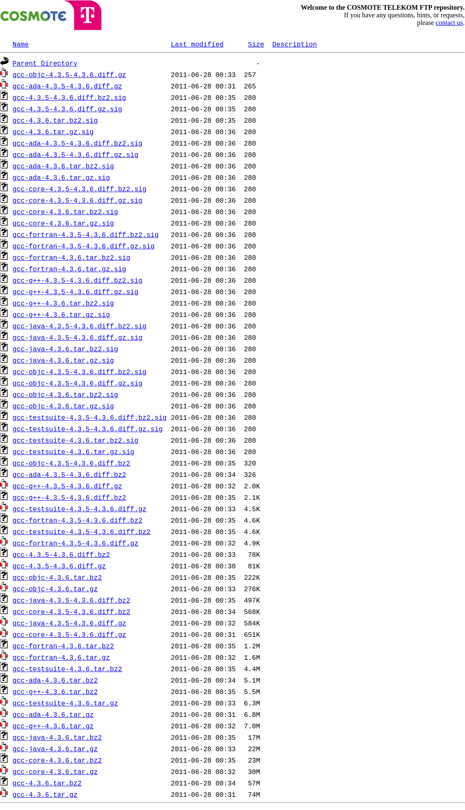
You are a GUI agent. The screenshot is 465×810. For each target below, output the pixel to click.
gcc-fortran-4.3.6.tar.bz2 (63, 645)
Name (21, 44)
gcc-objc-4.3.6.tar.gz (55, 588)
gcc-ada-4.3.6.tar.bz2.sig (63, 166)
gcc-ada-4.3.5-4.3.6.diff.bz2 (69, 474)
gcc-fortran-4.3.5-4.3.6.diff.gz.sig (84, 246)
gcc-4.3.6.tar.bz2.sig (55, 120)
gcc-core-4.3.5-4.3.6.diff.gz (69, 634)
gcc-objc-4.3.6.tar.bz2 (57, 577)
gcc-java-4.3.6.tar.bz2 (57, 737)
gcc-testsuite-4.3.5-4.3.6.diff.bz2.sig (90, 417)
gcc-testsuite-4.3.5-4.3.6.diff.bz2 (81, 531)
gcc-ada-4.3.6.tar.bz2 (55, 680)
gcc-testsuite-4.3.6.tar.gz (65, 703)
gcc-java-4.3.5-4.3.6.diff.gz (69, 623)
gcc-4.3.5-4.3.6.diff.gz (59, 565)
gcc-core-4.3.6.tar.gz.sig (63, 223)
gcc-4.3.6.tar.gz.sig (53, 131)
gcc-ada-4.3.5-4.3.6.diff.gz (67, 86)
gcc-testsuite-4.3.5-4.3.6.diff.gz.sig (88, 428)
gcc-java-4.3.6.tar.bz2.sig (65, 348)
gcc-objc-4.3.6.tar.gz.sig (63, 406)
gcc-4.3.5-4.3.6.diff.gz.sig (67, 108)
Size (256, 44)
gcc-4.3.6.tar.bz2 (47, 783)
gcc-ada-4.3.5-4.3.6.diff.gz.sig (76, 154)
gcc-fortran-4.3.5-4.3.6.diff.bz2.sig (86, 234)
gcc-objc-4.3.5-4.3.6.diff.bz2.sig (80, 371)
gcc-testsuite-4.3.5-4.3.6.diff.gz (80, 508)
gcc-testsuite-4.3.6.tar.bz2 (67, 668)
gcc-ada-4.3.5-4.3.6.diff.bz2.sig (77, 143)
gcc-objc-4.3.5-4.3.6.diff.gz (69, 74)
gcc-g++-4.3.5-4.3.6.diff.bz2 (69, 497)
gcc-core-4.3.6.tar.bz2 (57, 760)
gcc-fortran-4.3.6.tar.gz (61, 657)
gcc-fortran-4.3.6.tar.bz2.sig (71, 257)
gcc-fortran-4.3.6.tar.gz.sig (69, 268)
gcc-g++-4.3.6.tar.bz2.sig (63, 303)
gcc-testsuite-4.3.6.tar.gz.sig (73, 451)
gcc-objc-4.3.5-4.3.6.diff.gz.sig (77, 383)
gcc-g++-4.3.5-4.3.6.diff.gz (67, 485)
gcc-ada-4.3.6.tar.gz (53, 714)
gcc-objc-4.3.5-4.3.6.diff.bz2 (71, 463)
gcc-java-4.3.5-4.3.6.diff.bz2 (71, 600)
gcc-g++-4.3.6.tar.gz (53, 725)
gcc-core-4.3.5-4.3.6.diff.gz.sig (77, 200)
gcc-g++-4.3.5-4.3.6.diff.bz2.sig (77, 280)
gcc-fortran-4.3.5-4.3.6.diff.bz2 (77, 520)
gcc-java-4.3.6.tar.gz (55, 748)
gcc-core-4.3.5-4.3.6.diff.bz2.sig (80, 188)
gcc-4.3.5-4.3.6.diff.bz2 (61, 554)
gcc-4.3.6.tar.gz (45, 794)
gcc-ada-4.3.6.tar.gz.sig (61, 177)
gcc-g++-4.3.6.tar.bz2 (55, 691)
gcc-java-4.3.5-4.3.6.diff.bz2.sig (80, 326)
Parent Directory (45, 63)
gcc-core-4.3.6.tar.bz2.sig (65, 211)
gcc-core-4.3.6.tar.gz (55, 771)
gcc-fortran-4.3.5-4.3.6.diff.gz (76, 543)
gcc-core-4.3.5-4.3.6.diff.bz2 (71, 611)
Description (294, 44)
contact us (449, 22)
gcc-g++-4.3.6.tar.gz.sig (61, 314)
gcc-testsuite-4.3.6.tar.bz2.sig (76, 440)
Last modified (197, 44)
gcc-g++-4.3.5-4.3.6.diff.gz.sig (76, 291)
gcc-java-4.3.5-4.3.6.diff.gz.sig (77, 337)
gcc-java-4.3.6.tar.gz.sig (63, 360)
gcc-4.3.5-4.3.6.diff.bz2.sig (69, 97)
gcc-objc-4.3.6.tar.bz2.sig (65, 394)
